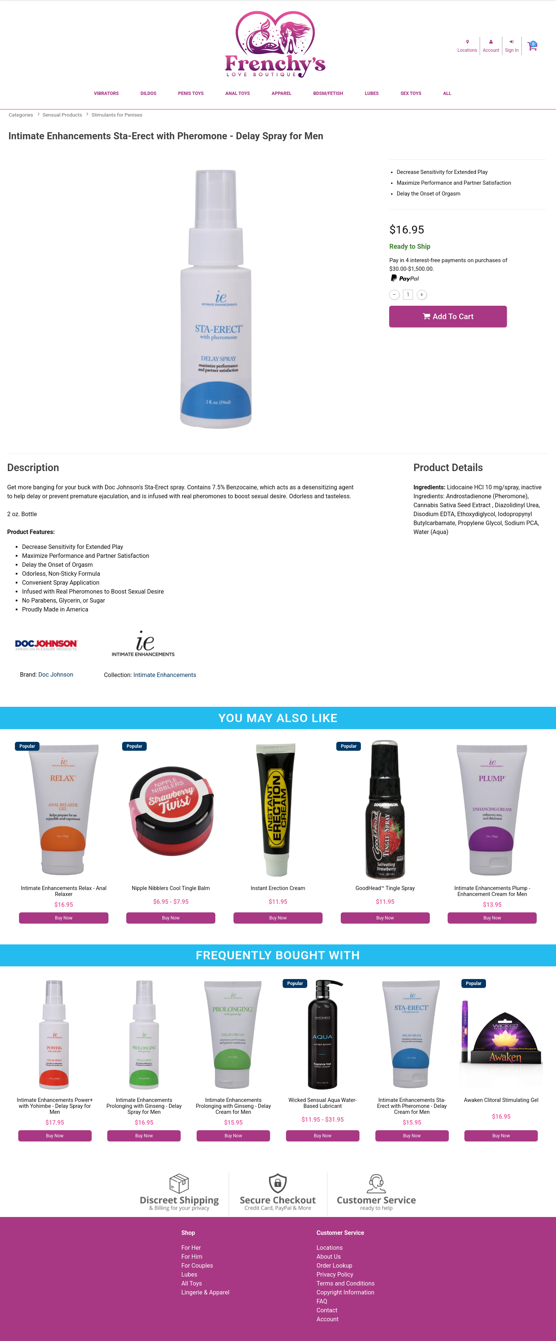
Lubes (372, 93)
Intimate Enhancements (164, 675)
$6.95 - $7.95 (170, 901)
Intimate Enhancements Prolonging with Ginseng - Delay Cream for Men (233, 1106)
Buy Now (63, 918)
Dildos (148, 93)
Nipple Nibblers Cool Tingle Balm (171, 888)
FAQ (322, 1301)
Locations (330, 1247)
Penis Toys (191, 93)
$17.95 (54, 1122)
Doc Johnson (55, 674)
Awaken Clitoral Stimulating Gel (501, 1100)
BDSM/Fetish (328, 93)
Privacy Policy (335, 1274)
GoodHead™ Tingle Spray (385, 888)
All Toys (191, 1283)
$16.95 (63, 904)
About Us (329, 1256)
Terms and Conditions (346, 1283)
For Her (191, 1247)
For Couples (197, 1265)
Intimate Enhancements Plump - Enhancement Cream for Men (492, 891)
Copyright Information (345, 1292)
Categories (21, 115)
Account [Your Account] (328, 1319)
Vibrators (106, 93)
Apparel (282, 93)
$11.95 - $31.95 (323, 1119)
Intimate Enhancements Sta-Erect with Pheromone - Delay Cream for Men (412, 1106)
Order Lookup (334, 1265)
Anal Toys (237, 93)
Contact (327, 1310)
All (447, 93)
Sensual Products (62, 115)
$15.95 (233, 1122)
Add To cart (448, 316)
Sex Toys (410, 93)
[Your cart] (532, 46)
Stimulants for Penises (117, 115)
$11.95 (278, 901)
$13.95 (492, 904)
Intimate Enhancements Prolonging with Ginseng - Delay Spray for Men (144, 1106)
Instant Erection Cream (278, 888)
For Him (192, 1256)
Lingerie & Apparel (205, 1292)
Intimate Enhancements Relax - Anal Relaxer (64, 891)
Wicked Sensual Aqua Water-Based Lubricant (323, 1103)
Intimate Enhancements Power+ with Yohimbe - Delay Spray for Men (55, 1106)
